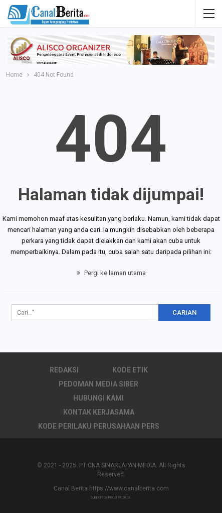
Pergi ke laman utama (111, 273)
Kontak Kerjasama (98, 412)
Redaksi (64, 370)
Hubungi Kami (98, 398)
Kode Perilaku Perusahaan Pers (98, 426)
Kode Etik (130, 370)
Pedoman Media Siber (98, 384)
